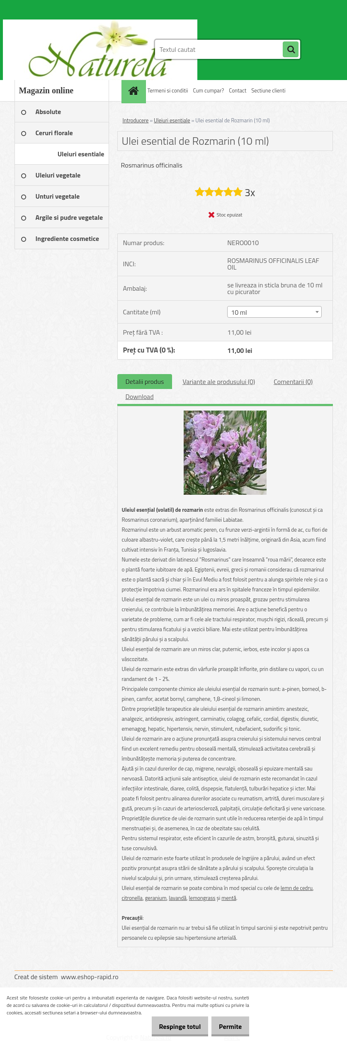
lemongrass (202, 898)
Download (140, 396)
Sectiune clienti (268, 90)
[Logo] (72, 49)
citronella (132, 898)
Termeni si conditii (168, 90)
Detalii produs (145, 382)
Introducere (136, 120)
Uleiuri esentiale (172, 120)
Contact (237, 90)
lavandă (178, 898)
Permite (227, 1026)
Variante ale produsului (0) (218, 382)
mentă (228, 898)
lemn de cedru (297, 888)
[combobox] (274, 312)
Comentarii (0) (293, 382)
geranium (156, 898)
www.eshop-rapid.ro (90, 977)
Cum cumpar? (208, 90)
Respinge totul (171, 1026)
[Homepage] (135, 90)
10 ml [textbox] (239, 312)
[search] (290, 50)
